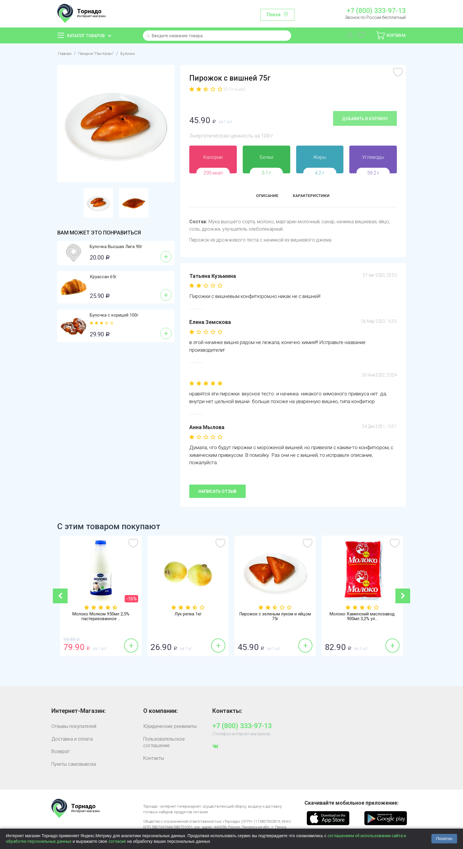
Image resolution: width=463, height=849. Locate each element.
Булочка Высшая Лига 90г (116, 246)
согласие (117, 841)
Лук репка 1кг (188, 614)
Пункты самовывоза (73, 764)
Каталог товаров (86, 35)
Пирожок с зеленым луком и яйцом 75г (275, 617)
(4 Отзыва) (235, 89)
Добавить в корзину (365, 118)
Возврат (60, 751)
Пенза (274, 14)
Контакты (153, 758)
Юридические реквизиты (170, 726)
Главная (66, 53)
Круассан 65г (103, 276)
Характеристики (315, 196)
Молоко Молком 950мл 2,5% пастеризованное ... (101, 617)
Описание (261, 196)
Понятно (444, 838)
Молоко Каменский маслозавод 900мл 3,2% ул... (362, 617)
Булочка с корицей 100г (114, 315)
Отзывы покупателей (73, 726)
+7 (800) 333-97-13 (376, 11)
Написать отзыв (217, 491)
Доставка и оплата (72, 739)
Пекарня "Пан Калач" (103, 53)
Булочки (141, 53)
